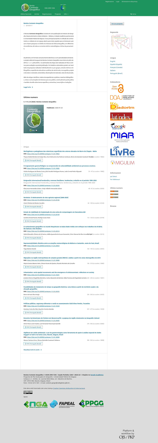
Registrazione (47, 14)
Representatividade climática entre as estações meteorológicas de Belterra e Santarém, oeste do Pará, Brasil (61, 243)
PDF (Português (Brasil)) (33, 160)
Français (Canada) (116, 67)
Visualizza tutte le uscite (32, 350)
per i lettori (113, 176)
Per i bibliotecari (115, 179)
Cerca (133, 14)
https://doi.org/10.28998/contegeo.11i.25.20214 (43, 231)
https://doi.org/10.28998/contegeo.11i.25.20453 (43, 246)
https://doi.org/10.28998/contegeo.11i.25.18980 (43, 260)
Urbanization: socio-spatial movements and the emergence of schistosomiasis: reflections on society (59, 272)
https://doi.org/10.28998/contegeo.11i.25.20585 (43, 321)
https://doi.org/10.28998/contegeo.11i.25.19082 (43, 168)
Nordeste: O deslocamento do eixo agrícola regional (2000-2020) (46, 197)
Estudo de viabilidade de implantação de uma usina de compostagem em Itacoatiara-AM (54, 212)
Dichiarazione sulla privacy (129, 1)
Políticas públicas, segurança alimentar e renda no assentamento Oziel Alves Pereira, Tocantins (57, 303)
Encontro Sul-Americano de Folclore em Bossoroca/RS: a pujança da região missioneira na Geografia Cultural (61, 318)
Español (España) (116, 64)
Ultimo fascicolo (26, 14)
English (112, 61)
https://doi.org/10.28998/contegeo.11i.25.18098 (43, 337)
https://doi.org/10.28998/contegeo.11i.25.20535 (43, 291)
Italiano (112, 70)
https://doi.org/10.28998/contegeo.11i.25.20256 (43, 185)
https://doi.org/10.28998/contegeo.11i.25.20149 (43, 215)
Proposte (58, 14)
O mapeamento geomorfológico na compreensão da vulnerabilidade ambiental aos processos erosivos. (60, 166)
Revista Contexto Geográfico (33, 23)
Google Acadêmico (96, 375)
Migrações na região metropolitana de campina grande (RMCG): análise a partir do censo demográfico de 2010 (62, 258)
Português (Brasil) (116, 73)
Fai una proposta (117, 24)
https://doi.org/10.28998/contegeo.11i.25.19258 (43, 306)
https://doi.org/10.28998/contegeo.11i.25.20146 (43, 200)
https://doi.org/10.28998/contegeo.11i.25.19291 (43, 275)
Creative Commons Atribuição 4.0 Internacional (69, 388)
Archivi (36, 14)
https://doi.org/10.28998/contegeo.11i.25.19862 (43, 154)
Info (65, 14)
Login (117, 1)
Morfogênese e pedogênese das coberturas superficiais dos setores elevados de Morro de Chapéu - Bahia (60, 151)
